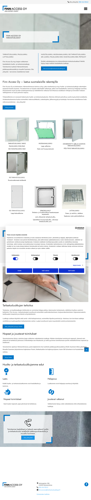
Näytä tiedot (77, 265)
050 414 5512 (43, 487)
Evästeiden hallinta (43, 494)
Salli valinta (45, 270)
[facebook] (86, 484)
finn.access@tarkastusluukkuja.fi (49, 490)
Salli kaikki (71, 270)
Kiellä (19, 270)
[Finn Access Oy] (17, 130)
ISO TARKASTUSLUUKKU (17, 211)
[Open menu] (85, 8)
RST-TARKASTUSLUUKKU (17, 177)
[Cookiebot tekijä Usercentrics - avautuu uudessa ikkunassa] (76, 228)
